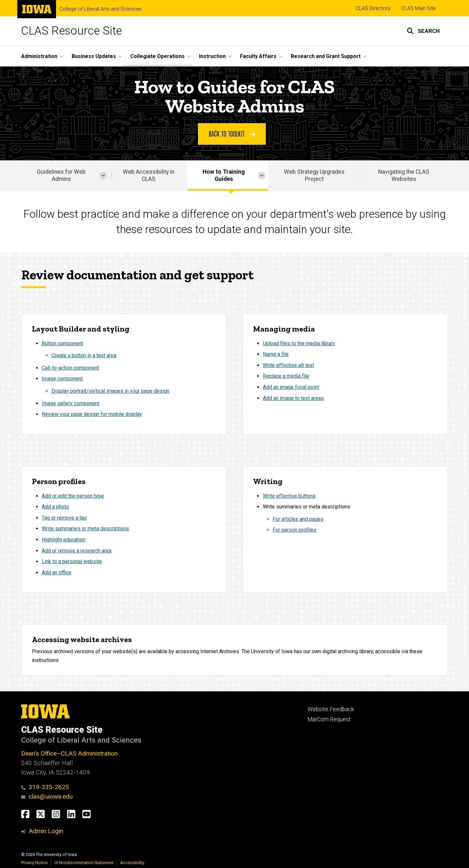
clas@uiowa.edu (47, 796)
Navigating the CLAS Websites (403, 176)
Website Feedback (330, 709)
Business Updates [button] (94, 56)
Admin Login (46, 831)
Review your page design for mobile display (92, 414)
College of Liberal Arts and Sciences (100, 9)
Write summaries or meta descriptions (85, 528)
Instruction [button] (212, 56)
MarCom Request (329, 719)
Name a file (276, 354)
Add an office (56, 572)
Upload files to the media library (299, 343)
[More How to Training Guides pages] (261, 175)
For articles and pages (298, 519)
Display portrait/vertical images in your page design (110, 391)
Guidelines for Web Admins (61, 176)
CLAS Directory (373, 8)
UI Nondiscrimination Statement (83, 862)
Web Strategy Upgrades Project (314, 176)
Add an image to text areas (293, 398)
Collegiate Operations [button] (157, 56)
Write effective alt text (288, 365)
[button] (423, 31)
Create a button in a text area (83, 356)
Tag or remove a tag (64, 518)
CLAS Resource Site (71, 31)
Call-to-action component (70, 368)
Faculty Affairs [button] (258, 56)
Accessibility (132, 862)
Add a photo (55, 507)
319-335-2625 (45, 787)
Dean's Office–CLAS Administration (69, 753)
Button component (62, 343)
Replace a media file (286, 376)
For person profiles (294, 530)
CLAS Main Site (418, 8)
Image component (62, 379)
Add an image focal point (291, 387)
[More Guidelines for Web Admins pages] (103, 175)
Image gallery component (70, 403)
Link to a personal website (72, 561)
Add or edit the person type (73, 496)
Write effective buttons (289, 496)
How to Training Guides (224, 176)
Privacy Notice (34, 862)
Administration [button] (39, 56)
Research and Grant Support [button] (326, 56)
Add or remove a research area (76, 550)
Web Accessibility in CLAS (148, 176)
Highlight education (63, 540)
